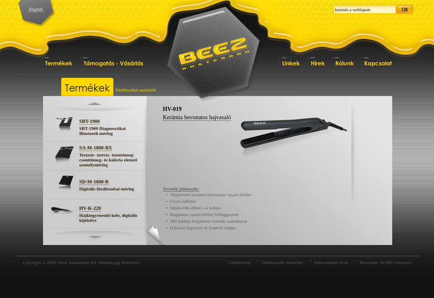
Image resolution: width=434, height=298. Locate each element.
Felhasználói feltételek (282, 262)
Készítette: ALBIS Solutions (385, 262)
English (36, 9)
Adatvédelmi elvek (331, 262)
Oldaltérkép (240, 262)
